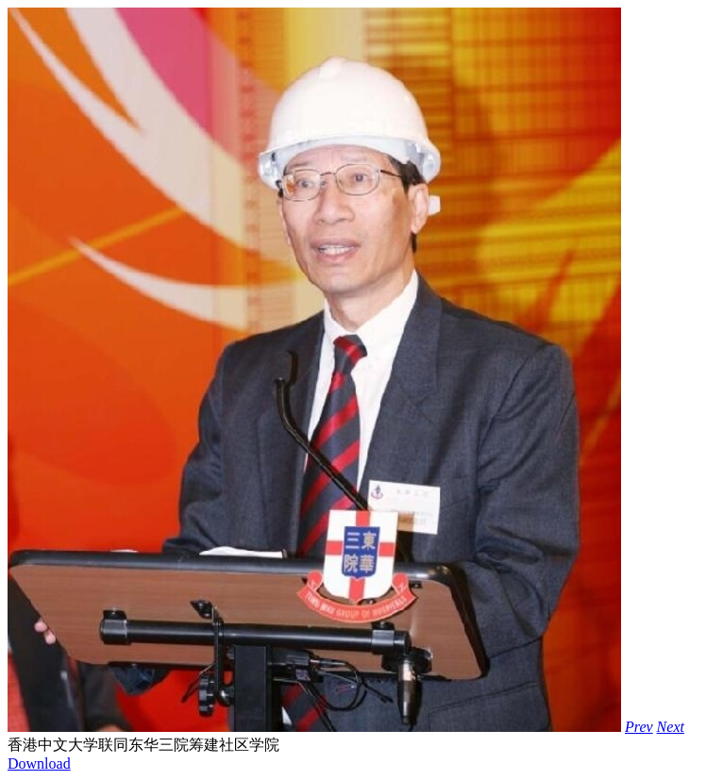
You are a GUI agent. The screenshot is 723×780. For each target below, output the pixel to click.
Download (39, 763)
